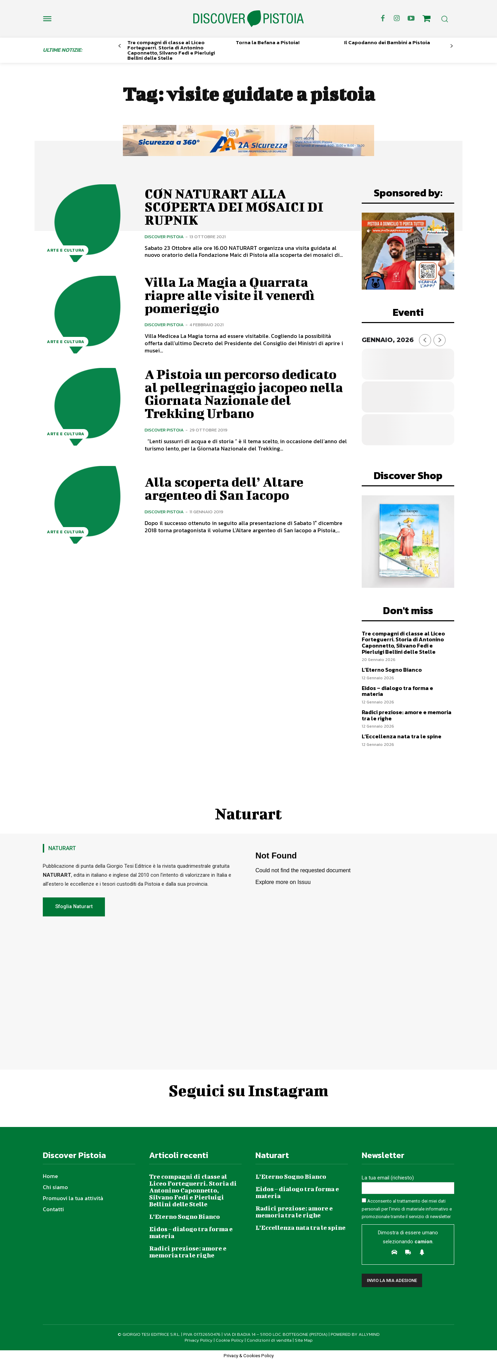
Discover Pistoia (164, 236)
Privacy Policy (199, 1340)
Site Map (304, 1340)
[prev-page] (119, 46)
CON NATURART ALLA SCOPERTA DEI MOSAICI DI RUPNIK (234, 206)
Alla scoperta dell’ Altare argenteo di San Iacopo (224, 488)
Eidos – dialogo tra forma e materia (397, 691)
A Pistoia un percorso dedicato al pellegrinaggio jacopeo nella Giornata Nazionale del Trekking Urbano (244, 394)
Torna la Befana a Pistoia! (268, 42)
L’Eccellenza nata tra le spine (401, 736)
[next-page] (451, 46)
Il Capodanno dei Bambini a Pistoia (387, 42)
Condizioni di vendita (269, 1340)
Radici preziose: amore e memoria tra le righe (406, 715)
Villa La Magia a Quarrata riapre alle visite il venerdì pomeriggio (230, 295)
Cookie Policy (230, 1340)
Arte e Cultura (65, 250)
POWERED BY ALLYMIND (355, 1334)
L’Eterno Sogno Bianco (392, 669)
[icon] (426, 19)
